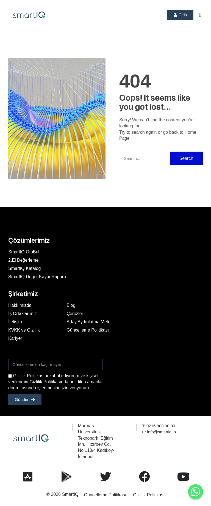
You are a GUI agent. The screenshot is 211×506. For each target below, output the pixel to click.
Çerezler (74, 313)
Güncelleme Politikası (87, 329)
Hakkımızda (19, 305)
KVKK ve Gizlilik (24, 329)
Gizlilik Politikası (149, 495)
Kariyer (15, 338)
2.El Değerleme (23, 260)
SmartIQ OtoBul (23, 251)
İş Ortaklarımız (22, 313)
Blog (70, 305)
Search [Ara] (186, 158)
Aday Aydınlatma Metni (88, 321)
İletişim (15, 321)
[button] (200, 15)
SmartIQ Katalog (24, 268)
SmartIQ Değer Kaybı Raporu (37, 276)
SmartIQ (70, 494)
